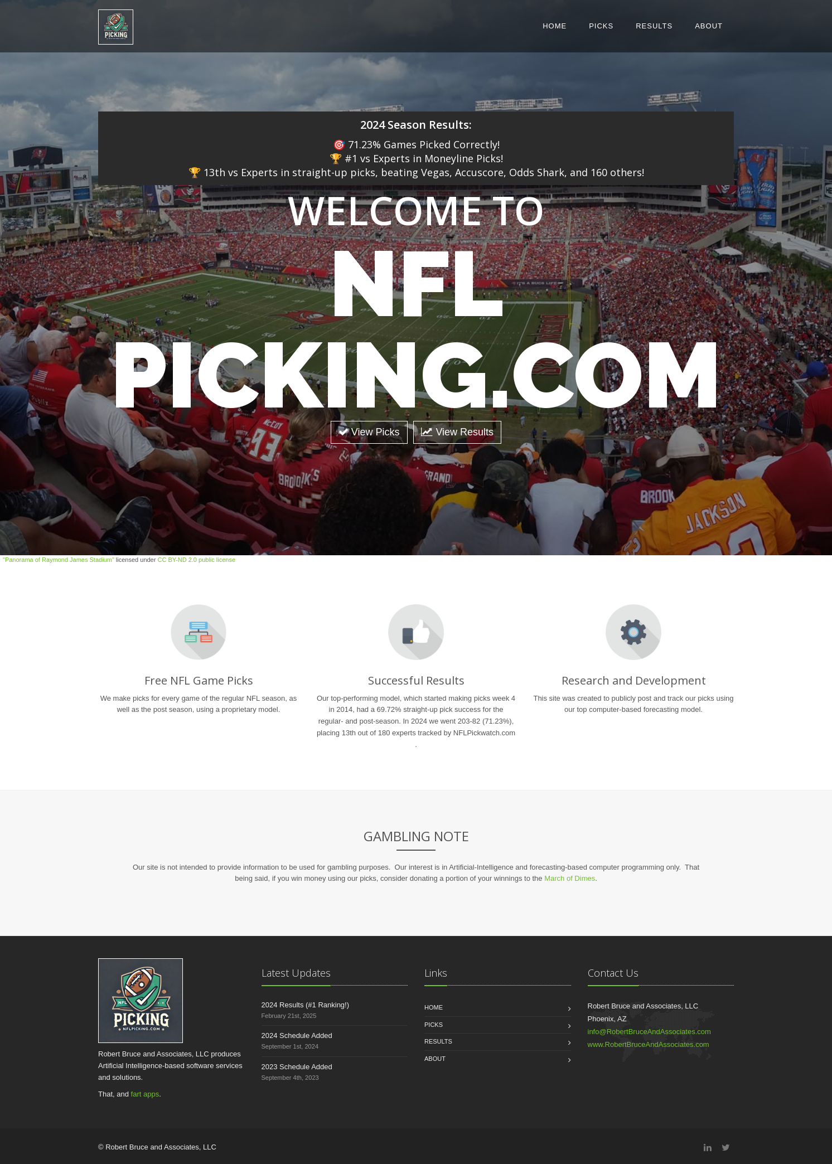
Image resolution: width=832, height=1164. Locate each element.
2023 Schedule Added (297, 1067)
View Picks (369, 432)
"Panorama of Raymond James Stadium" (58, 559)
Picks (601, 26)
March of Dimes (569, 878)
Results (654, 26)
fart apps (145, 1094)
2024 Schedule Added (297, 1035)
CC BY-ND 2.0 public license (196, 559)
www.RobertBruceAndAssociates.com (648, 1044)
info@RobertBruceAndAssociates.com (649, 1031)
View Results (457, 432)
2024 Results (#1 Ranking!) (306, 1005)
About (709, 26)
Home (555, 26)
